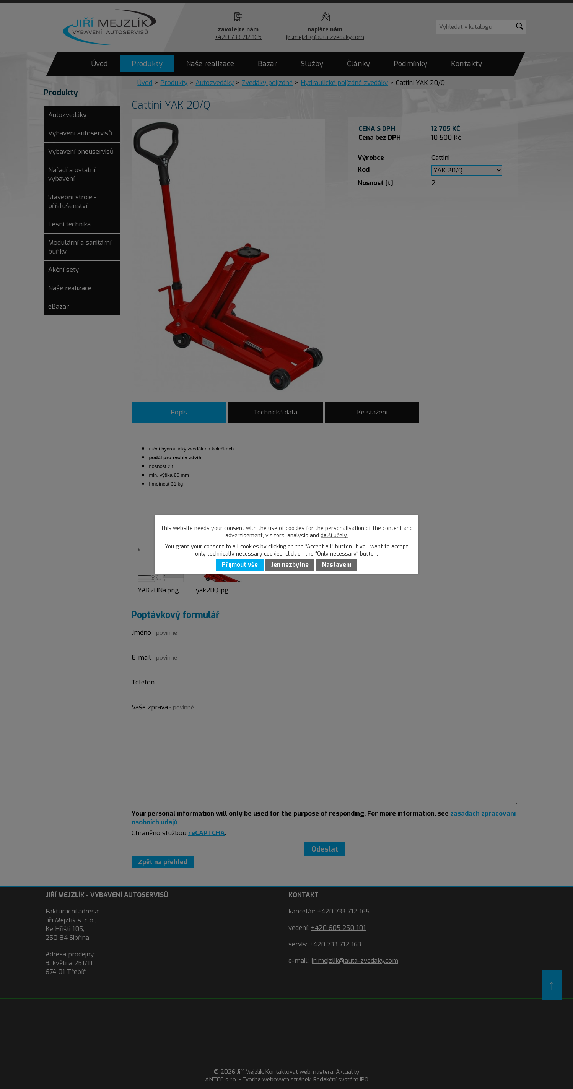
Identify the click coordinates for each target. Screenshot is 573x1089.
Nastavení (336, 565)
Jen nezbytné (290, 565)
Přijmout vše (240, 565)
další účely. (334, 535)
